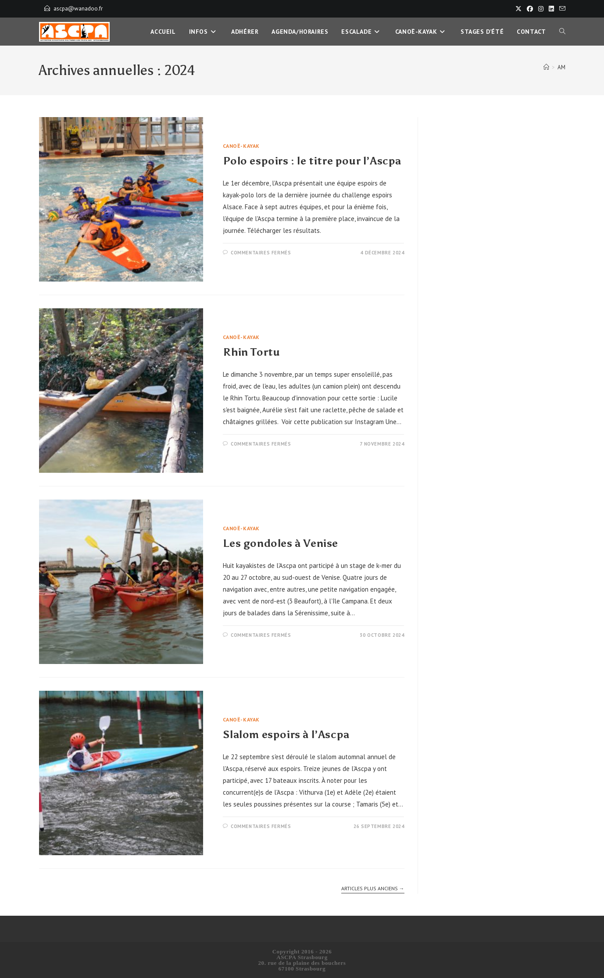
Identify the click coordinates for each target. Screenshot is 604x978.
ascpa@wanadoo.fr (78, 8)
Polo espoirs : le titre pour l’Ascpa (312, 160)
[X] (518, 8)
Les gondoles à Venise (280, 543)
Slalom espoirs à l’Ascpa (286, 734)
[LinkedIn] (551, 8)
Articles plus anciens (372, 888)
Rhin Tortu (251, 352)
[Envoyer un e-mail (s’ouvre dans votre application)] (561, 8)
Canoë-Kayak (241, 146)
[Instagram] (541, 8)
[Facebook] (530, 8)
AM (561, 67)
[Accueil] (546, 67)
